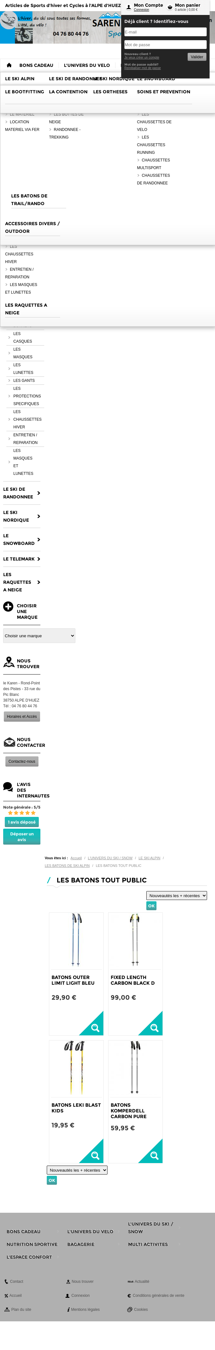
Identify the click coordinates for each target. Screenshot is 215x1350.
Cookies (141, 1309)
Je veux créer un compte (141, 57)
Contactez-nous (22, 761)
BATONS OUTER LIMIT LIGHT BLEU (73, 980)
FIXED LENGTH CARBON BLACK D (133, 980)
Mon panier (187, 5)
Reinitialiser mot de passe (142, 68)
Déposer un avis (22, 836)
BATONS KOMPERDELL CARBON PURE (129, 1110)
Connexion (141, 9)
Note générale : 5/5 (21, 807)
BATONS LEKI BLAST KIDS (76, 1108)
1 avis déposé (22, 822)
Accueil (76, 858)
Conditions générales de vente (158, 1295)
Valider (197, 56)
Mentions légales (85, 1309)
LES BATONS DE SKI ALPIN (67, 866)
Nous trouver (83, 1281)
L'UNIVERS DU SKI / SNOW (110, 858)
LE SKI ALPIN (149, 858)
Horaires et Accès (22, 716)
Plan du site (21, 1309)
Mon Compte (148, 5)
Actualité (142, 1281)
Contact (16, 1281)
